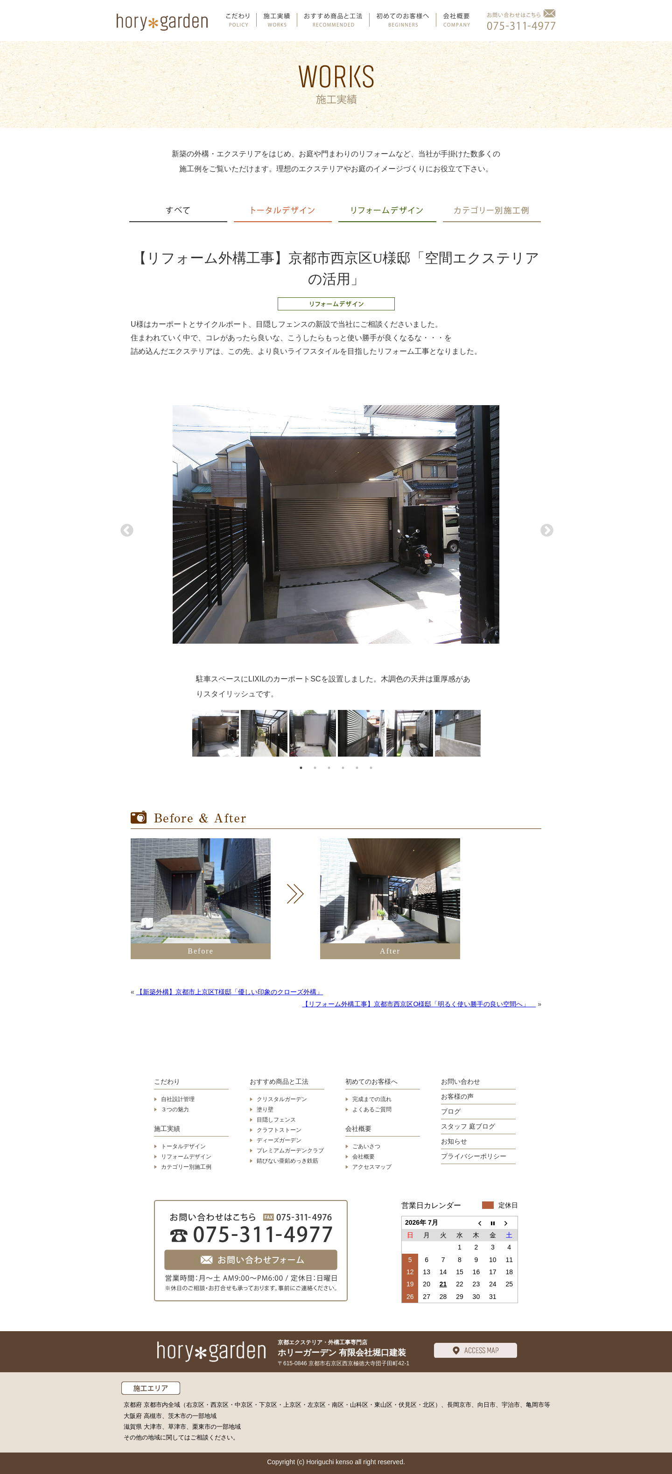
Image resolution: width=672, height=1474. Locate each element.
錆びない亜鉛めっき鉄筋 (287, 1161)
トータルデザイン (183, 1146)
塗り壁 (265, 1109)
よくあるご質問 (372, 1109)
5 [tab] (357, 767)
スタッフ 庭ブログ (468, 1126)
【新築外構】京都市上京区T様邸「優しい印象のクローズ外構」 (229, 992)
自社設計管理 (178, 1099)
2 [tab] (315, 767)
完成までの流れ (372, 1099)
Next (546, 530)
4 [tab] (343, 767)
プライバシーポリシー (473, 1156)
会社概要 (358, 1128)
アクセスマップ (372, 1167)
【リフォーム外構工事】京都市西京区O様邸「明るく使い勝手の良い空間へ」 (419, 1004)
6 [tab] (371, 767)
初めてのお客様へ (371, 1081)
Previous (126, 530)
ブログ (451, 1111)
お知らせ (454, 1141)
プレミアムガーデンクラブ (290, 1150)
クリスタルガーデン (282, 1099)
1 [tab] (301, 767)
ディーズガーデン (279, 1140)
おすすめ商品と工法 (279, 1081)
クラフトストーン (279, 1130)
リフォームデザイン (186, 1156)
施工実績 (167, 1128)
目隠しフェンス (276, 1119)
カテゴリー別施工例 (186, 1167)
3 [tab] (329, 767)
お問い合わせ (460, 1081)
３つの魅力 (175, 1109)
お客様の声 (457, 1096)
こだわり (167, 1081)
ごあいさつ (366, 1146)
